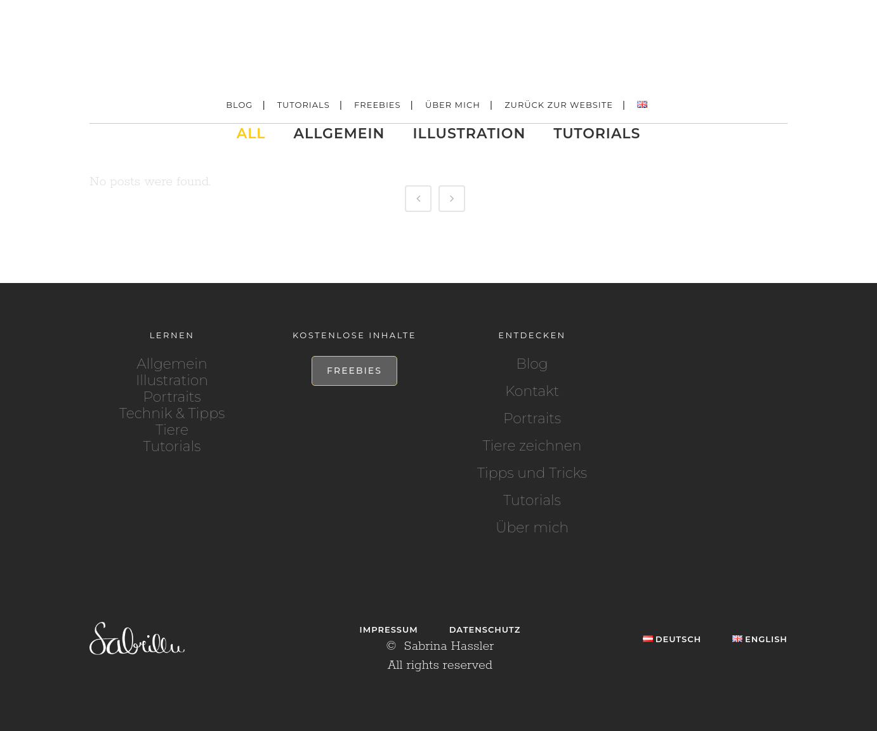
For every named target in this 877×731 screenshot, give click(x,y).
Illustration (172, 380)
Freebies (354, 370)
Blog (532, 364)
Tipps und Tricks (532, 473)
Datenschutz (485, 629)
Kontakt (532, 391)
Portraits (172, 396)
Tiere (171, 429)
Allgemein (171, 363)
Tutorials (172, 446)
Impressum (389, 629)
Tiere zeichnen (531, 446)
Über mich (532, 528)
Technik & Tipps (172, 413)
